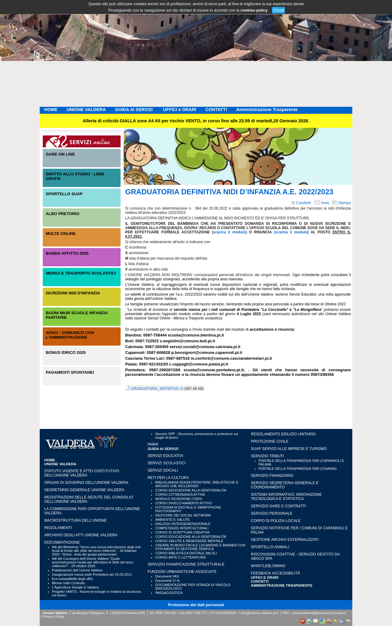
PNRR (152, 444)
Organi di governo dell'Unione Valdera (86, 482)
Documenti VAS (167, 576)
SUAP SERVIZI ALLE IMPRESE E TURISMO (289, 449)
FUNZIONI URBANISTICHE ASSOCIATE (181, 572)
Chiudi (278, 10)
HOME (50, 109)
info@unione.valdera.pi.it (259, 613)
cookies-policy (254, 10)
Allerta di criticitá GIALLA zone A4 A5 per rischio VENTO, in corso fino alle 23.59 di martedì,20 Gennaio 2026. (196, 120)
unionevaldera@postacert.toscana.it (319, 613)
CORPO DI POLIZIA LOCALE (276, 521)
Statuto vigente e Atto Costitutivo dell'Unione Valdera (81, 473)
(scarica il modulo (290, 232)
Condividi (301, 203)
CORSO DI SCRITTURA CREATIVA (182, 532)
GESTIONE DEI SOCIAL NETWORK (183, 515)
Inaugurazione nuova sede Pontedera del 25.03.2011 (92, 574)
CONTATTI (216, 109)
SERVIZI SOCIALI (162, 470)
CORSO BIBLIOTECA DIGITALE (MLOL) (186, 553)
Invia (321, 203)
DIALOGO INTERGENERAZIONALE (183, 524)
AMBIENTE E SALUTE (172, 519)
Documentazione (62, 542)
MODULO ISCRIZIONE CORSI (178, 499)
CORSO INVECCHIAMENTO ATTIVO (183, 503)
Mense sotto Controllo (68, 583)
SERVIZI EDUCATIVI (165, 456)
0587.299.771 (196, 613)
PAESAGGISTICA (168, 593)
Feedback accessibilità (275, 573)
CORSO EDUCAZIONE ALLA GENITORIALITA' (191, 490)
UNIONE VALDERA (86, 109)
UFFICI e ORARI (179, 109)
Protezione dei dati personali (196, 605)
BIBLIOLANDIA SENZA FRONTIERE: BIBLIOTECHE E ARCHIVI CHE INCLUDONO (196, 484)
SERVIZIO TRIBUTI (267, 456)
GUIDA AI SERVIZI (134, 109)
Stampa (341, 203)
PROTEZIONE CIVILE (270, 441)
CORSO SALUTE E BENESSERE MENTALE (189, 541)
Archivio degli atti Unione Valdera (81, 535)
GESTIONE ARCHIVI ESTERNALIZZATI (285, 540)
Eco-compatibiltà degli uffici (72, 579)
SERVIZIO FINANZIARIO (272, 475)
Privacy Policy (53, 616)
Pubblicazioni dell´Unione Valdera (77, 570)
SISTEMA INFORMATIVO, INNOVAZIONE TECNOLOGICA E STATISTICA (286, 496)
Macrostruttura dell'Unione (75, 520)
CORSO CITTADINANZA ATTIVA (180, 494)
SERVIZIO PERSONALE (271, 513)
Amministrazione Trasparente (267, 109)
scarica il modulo (229, 232)
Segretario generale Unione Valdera (84, 490)
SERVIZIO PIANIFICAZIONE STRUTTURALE (185, 564)
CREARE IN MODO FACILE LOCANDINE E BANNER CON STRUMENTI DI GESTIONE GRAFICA (200, 547)
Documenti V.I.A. (167, 580)
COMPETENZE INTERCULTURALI (181, 528)
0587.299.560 (165, 613)
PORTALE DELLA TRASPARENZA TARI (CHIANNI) (298, 468)
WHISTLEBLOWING (268, 566)
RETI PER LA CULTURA (168, 478)
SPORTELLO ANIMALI (270, 547)
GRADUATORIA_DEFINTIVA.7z (157, 389)
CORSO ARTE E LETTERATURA (180, 557)
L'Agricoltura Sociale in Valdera (75, 587)
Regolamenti (58, 528)
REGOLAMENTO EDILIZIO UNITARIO (283, 434)
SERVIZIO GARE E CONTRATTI (278, 506)
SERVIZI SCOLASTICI (166, 463)
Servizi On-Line (82, 141)
